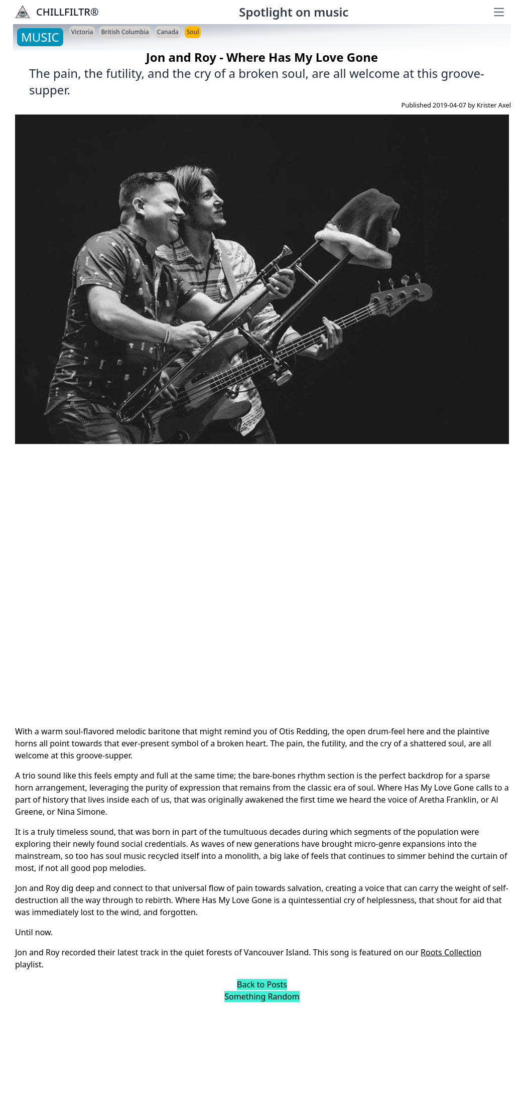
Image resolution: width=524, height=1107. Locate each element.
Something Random (261, 996)
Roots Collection (451, 952)
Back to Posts (262, 984)
